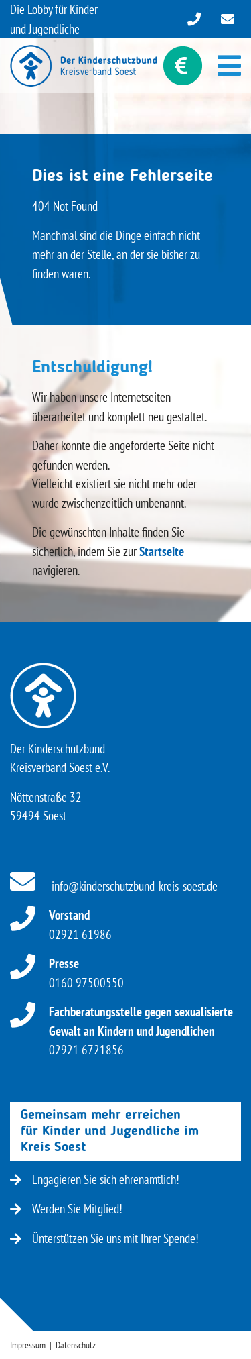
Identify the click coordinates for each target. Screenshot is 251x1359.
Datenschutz (76, 1345)
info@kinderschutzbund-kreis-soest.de (114, 886)
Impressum (28, 1345)
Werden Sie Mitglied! (66, 1209)
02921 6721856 (141, 1030)
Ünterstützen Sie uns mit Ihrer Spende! (104, 1238)
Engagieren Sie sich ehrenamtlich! (94, 1179)
